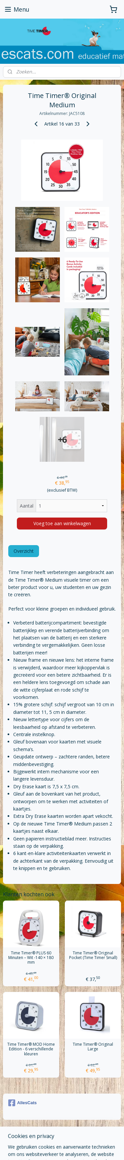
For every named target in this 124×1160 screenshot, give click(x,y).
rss (71, 1136)
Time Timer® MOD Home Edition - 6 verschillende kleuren (31, 1049)
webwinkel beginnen (96, 1136)
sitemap (58, 1136)
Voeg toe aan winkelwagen (62, 524)
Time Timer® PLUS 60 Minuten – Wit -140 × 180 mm (31, 958)
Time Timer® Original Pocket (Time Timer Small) (93, 955)
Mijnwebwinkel (73, 1147)
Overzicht (24, 551)
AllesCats (22, 1103)
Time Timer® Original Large (93, 1047)
